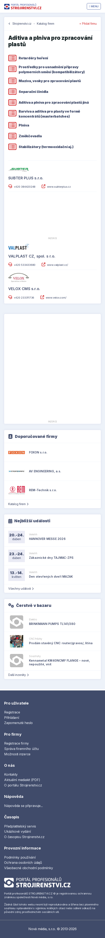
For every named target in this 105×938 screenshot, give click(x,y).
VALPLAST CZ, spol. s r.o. (31, 256)
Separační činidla (33, 92)
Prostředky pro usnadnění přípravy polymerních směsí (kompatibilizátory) (52, 69)
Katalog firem (45, 23)
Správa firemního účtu (21, 749)
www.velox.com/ (56, 297)
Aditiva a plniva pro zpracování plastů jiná (54, 102)
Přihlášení (11, 718)
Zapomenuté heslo (18, 723)
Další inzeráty (18, 675)
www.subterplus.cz (59, 186)
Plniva (24, 125)
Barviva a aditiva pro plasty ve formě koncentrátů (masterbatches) (49, 113)
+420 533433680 (25, 264)
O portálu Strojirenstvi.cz (23, 785)
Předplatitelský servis (20, 826)
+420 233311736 (24, 297)
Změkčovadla (30, 136)
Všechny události (21, 588)
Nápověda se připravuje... (23, 806)
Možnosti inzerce (17, 754)
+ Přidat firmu (88, 23)
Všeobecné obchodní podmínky (28, 868)
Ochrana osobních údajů (23, 862)
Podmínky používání (20, 857)
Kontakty (11, 774)
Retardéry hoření (33, 58)
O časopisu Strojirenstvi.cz (24, 837)
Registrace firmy (16, 743)
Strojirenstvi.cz (21, 23)
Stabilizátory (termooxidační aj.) (46, 147)
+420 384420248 (25, 186)
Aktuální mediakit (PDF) (22, 780)
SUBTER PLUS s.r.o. (25, 178)
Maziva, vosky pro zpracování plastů (50, 81)
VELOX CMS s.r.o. (24, 289)
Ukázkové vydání (17, 831)
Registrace (12, 712)
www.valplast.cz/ (57, 264)
